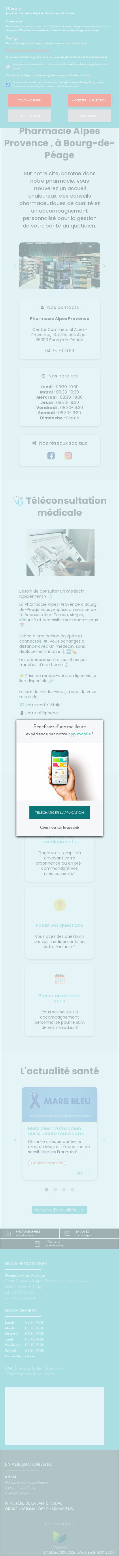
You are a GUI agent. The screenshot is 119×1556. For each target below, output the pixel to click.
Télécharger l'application (59, 812)
